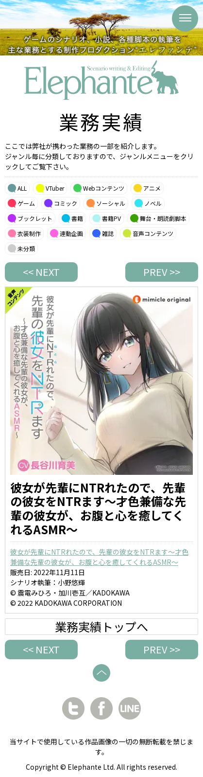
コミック (65, 203)
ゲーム (26, 203)
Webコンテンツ (103, 188)
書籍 (77, 218)
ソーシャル (110, 203)
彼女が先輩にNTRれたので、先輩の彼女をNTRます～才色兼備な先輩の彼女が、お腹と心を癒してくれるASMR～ (99, 557)
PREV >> (161, 272)
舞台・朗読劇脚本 (163, 218)
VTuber (55, 188)
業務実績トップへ (101, 626)
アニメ (152, 188)
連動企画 (71, 233)
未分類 (26, 248)
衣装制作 (29, 233)
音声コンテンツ (153, 233)
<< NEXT (41, 272)
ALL (22, 188)
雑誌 (108, 233)
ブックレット (34, 218)
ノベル (153, 203)
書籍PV (111, 218)
